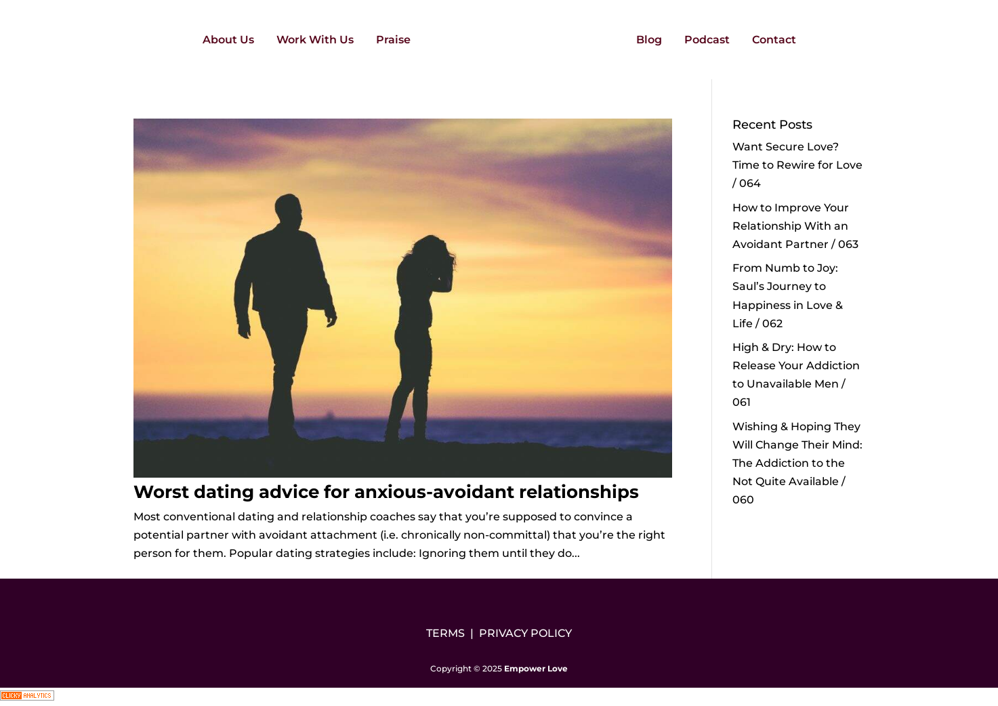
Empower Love (536, 668)
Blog (649, 40)
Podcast (707, 40)
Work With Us (315, 40)
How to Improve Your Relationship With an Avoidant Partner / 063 (795, 226)
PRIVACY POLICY (525, 633)
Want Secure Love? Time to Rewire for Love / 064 (797, 165)
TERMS (445, 633)
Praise (393, 40)
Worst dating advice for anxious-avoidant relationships (386, 492)
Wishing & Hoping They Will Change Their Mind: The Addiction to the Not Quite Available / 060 (797, 463)
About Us (228, 40)
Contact (774, 40)
